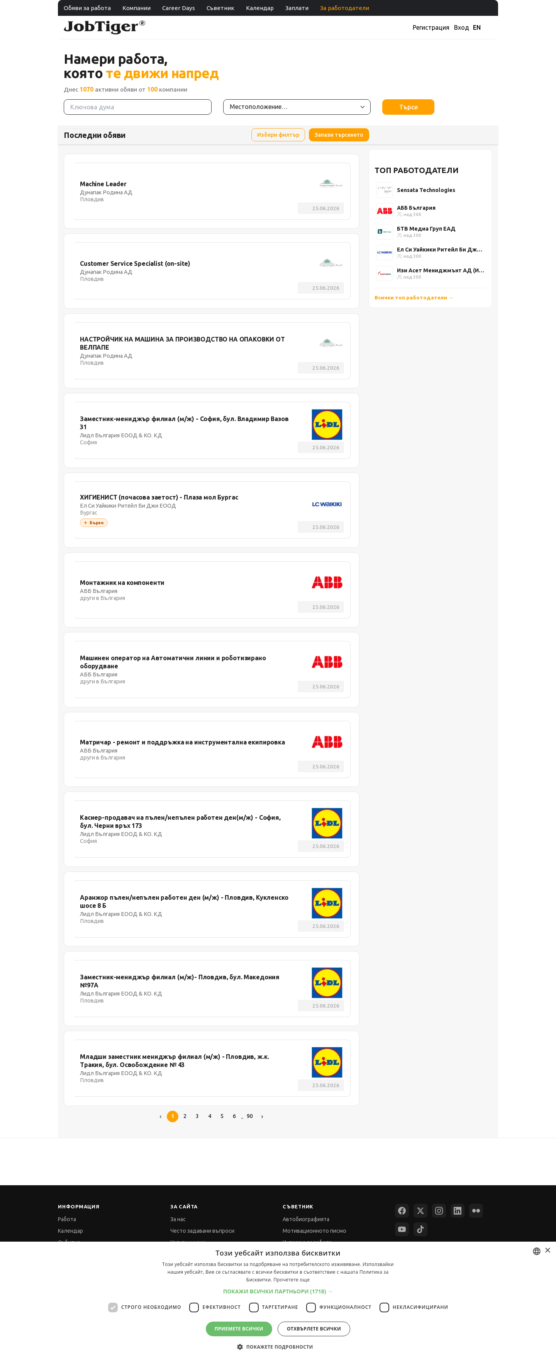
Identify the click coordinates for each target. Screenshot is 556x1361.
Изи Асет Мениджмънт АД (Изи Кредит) (441, 270)
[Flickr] (476, 1211)
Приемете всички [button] (239, 1328)
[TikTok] (420, 1229)
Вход (461, 27)
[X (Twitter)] (420, 1211)
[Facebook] (402, 1211)
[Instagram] (439, 1211)
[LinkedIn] (457, 1211)
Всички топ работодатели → (414, 297)
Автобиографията (306, 1219)
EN (477, 27)
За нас (178, 1219)
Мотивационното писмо (314, 1231)
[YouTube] (402, 1229)
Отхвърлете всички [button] (314, 1328)
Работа (67, 1219)
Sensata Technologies (426, 190)
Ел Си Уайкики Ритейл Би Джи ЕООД (441, 249)
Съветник (220, 8)
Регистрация (431, 27)
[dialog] (278, 1301)
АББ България (416, 208)
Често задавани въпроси (202, 1231)
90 (250, 1116)
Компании (136, 8)
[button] (278, 1291)
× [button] (547, 1251)
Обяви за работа (87, 8)
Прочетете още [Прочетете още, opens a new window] (291, 1279)
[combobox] (537, 1251)
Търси (408, 107)
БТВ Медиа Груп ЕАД (426, 229)
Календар (260, 8)
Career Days (178, 8)
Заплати (297, 8)
